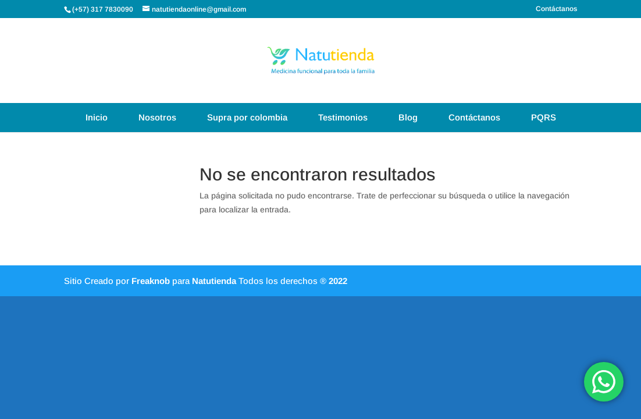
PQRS (543, 117)
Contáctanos (556, 9)
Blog (408, 117)
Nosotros (157, 117)
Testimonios (343, 117)
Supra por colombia (247, 117)
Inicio (97, 117)
